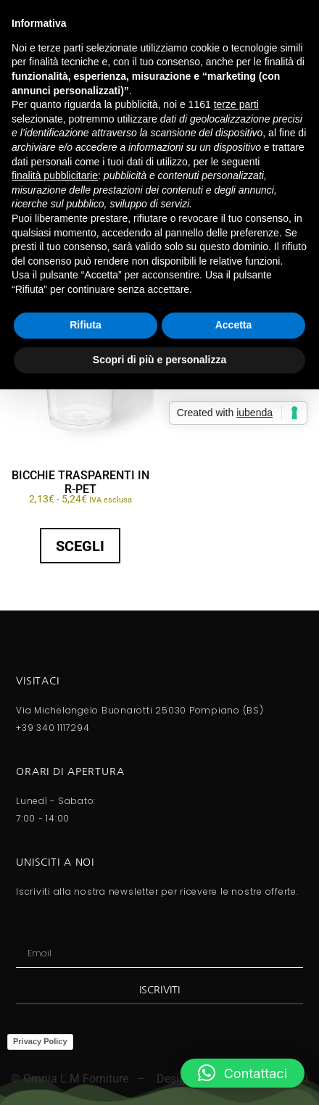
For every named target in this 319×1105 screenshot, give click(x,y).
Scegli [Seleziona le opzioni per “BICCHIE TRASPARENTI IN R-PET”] (80, 546)
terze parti (236, 104)
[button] (242, 1073)
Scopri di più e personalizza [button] (159, 359)
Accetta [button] (233, 325)
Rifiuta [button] (86, 325)
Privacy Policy (40, 1041)
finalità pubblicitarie (55, 175)
